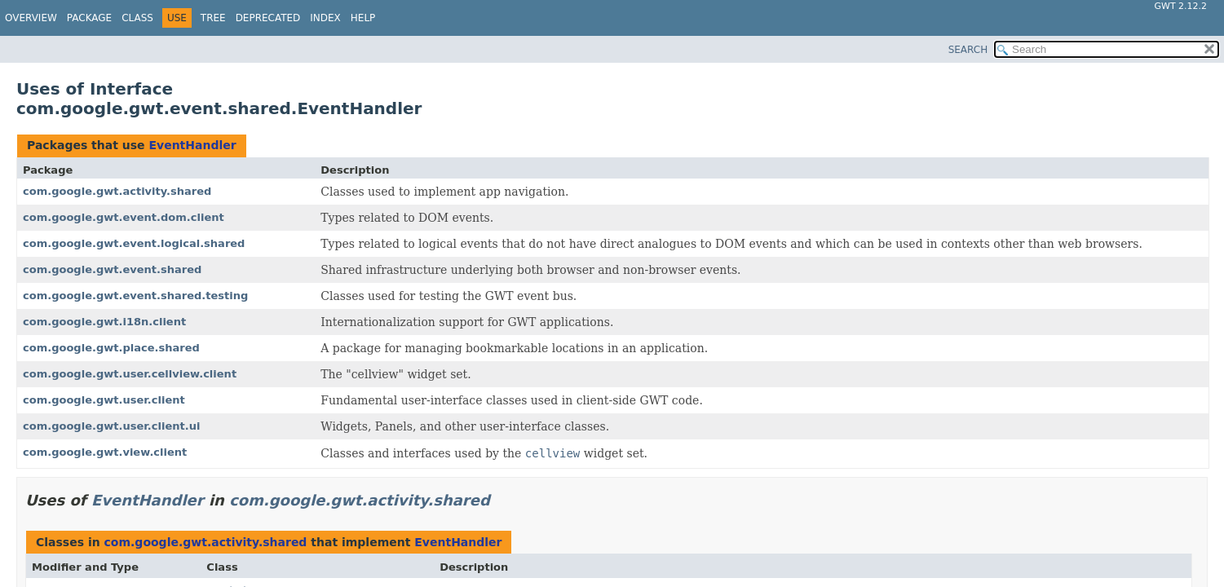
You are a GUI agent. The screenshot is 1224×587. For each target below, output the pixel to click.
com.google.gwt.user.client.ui (111, 426)
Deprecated (268, 18)
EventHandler (192, 145)
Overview (31, 18)
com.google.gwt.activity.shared (117, 191)
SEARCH (968, 49)
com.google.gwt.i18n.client (104, 322)
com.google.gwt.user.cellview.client (129, 374)
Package (89, 18)
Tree (213, 18)
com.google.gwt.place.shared (111, 348)
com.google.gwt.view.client (105, 452)
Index (325, 18)
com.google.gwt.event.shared (112, 269)
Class (137, 18)
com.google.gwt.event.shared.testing (135, 295)
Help (363, 18)
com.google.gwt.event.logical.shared (134, 243)
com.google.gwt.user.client (104, 400)
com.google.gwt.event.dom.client (123, 217)
